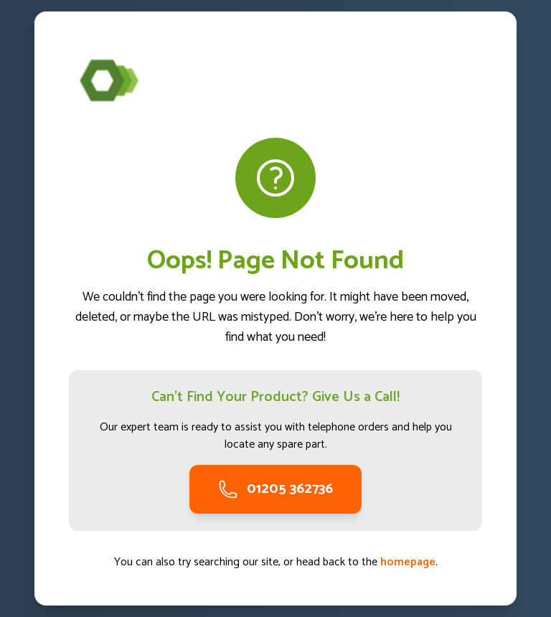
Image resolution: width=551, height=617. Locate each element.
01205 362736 (275, 489)
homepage (407, 562)
